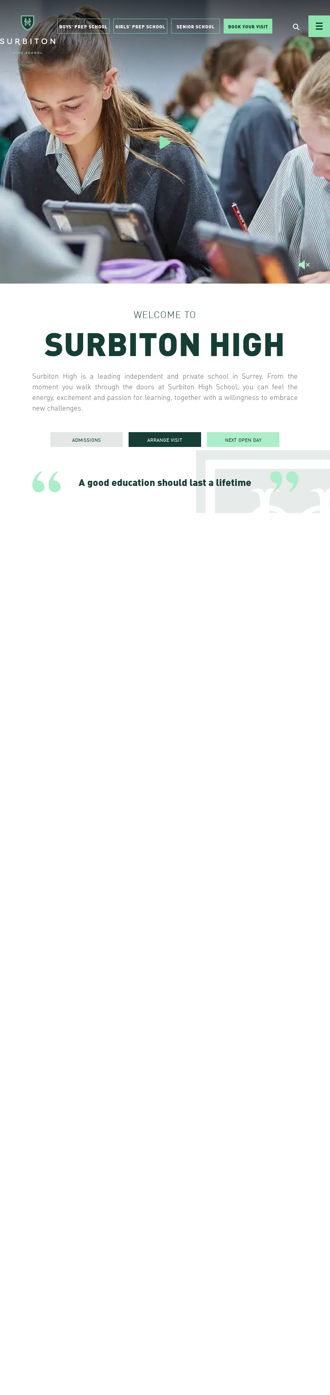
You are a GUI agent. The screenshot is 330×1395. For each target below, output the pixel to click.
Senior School (196, 26)
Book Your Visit (248, 26)
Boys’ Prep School (83, 26)
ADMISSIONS (86, 439)
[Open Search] (296, 26)
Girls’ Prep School (140, 26)
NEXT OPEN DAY (243, 439)
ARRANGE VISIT (164, 439)
